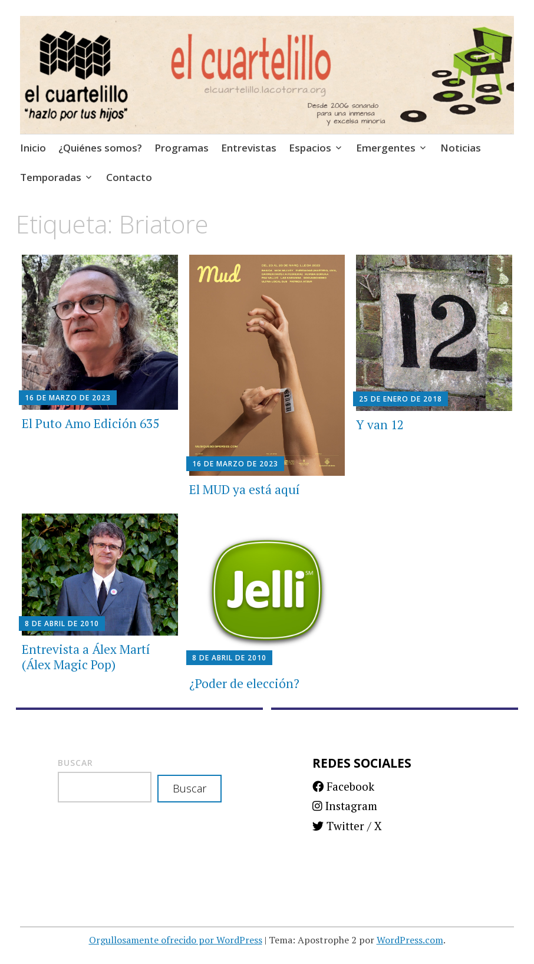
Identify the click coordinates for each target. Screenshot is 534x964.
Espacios (310, 147)
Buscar (75, 762)
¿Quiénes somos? (100, 147)
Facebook (343, 786)
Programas (181, 147)
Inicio (33, 147)
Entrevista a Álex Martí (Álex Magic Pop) (86, 656)
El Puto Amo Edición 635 (90, 423)
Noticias (460, 147)
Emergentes (386, 147)
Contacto (129, 177)
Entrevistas (248, 147)
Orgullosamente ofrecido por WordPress (175, 939)
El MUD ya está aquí (244, 489)
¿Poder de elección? (244, 683)
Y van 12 (380, 424)
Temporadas (50, 177)
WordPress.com (410, 939)
